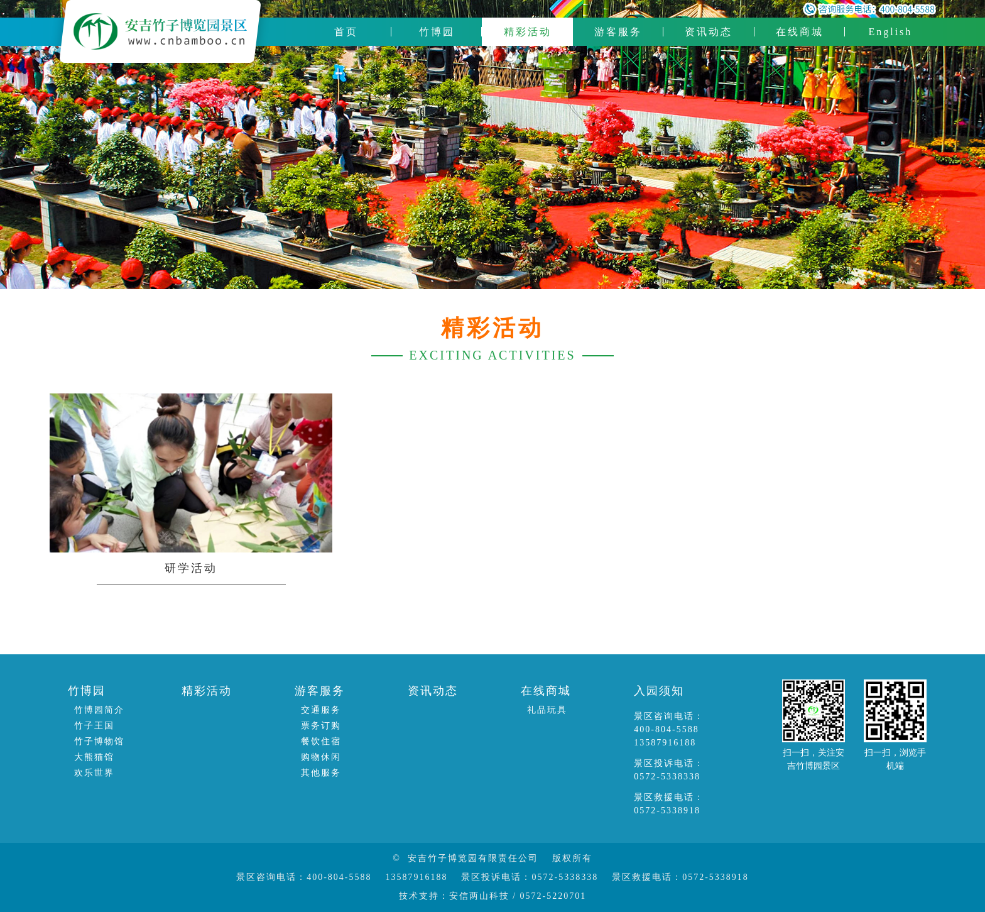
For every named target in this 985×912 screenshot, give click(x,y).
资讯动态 (708, 31)
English (890, 31)
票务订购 (321, 725)
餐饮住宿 (321, 741)
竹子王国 (94, 725)
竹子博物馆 (99, 741)
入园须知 (659, 690)
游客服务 (618, 31)
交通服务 (321, 710)
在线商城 (800, 31)
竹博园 (437, 31)
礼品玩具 (547, 710)
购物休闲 (321, 757)
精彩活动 (528, 31)
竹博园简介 (99, 710)
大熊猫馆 (94, 757)
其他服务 (321, 772)
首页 (346, 31)
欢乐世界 (94, 772)
